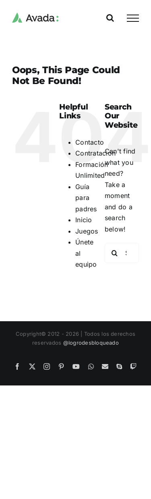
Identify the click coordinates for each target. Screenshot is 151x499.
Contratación (95, 153)
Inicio (83, 220)
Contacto (89, 142)
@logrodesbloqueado (91, 342)
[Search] (115, 253)
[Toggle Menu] (132, 18)
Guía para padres (86, 198)
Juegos (86, 231)
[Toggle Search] (110, 18)
